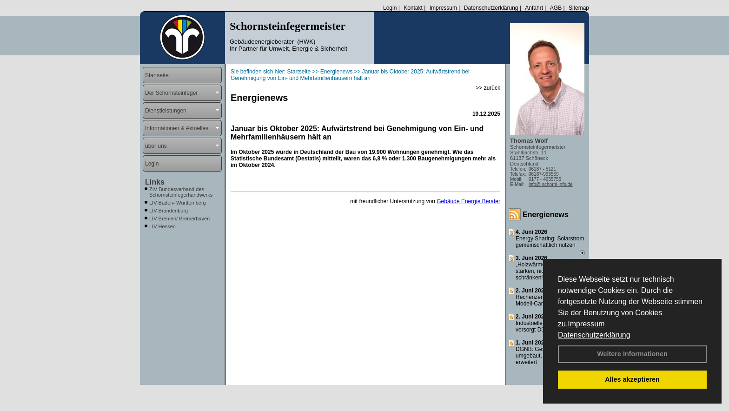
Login (390, 8)
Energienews (546, 215)
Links (155, 182)
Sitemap (579, 8)
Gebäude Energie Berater (468, 201)
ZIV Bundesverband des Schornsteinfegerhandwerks (180, 192)
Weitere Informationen (632, 354)
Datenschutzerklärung (594, 335)
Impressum (586, 324)
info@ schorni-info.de (551, 184)
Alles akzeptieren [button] (632, 379)
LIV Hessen (162, 226)
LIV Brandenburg (168, 210)
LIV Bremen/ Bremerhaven (179, 218)
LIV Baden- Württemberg (177, 203)
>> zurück (488, 88)
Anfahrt (534, 8)
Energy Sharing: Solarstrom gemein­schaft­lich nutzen (550, 241)
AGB (556, 8)
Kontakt (413, 8)
